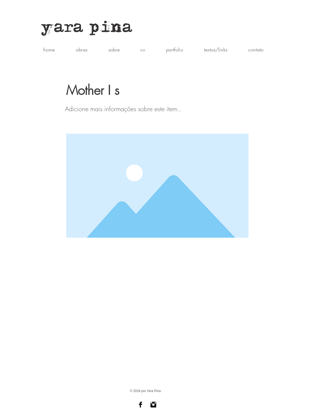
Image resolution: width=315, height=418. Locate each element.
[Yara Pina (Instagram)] (153, 405)
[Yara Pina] (140, 405)
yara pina (87, 29)
